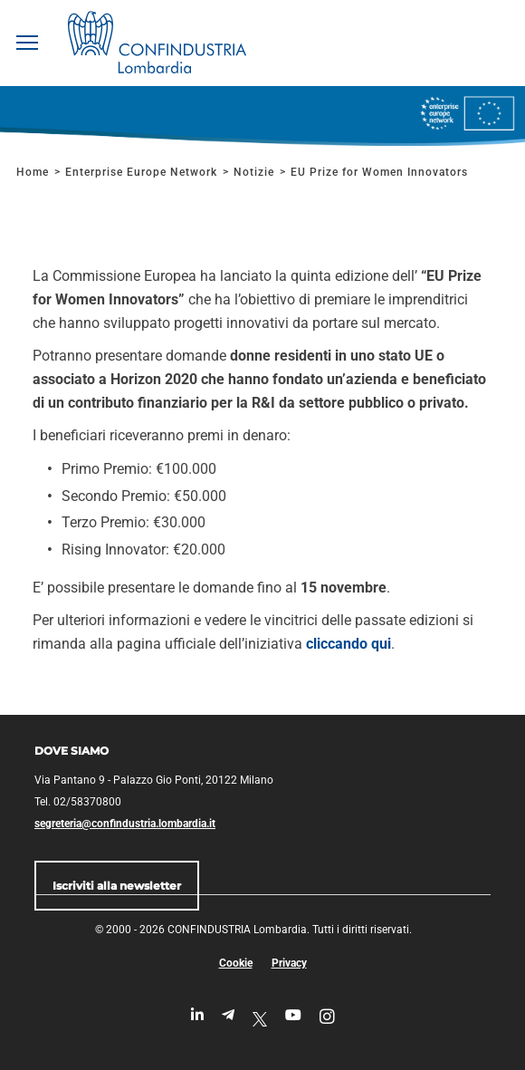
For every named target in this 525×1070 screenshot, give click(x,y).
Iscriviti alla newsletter (116, 885)
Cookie (236, 963)
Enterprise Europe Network (143, 172)
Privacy (289, 963)
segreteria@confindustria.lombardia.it (124, 823)
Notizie (254, 172)
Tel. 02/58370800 (77, 801)
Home (32, 172)
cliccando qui (348, 643)
